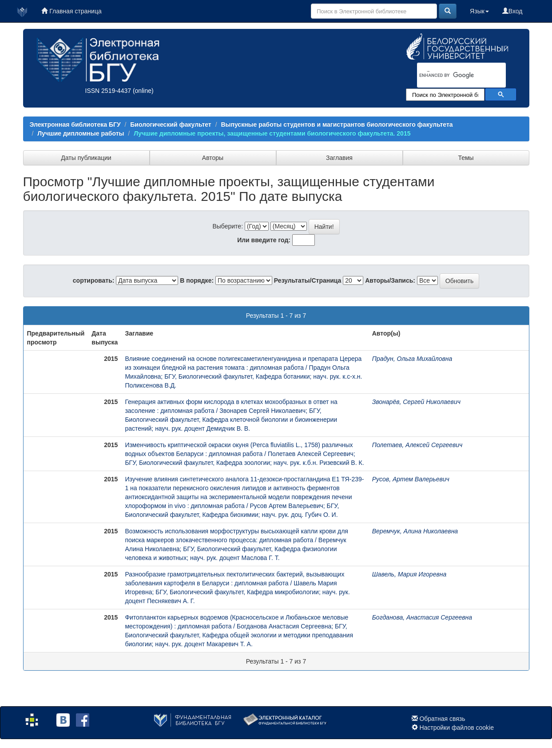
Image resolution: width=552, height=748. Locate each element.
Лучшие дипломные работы (80, 133)
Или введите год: (263, 240)
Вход (512, 11)
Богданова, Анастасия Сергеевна (422, 617)
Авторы (212, 157)
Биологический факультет (170, 124)
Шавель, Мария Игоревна (409, 574)
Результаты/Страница (308, 280)
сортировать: (94, 280)
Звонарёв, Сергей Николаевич (416, 401)
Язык (479, 11)
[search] (450, 76)
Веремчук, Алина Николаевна (415, 531)
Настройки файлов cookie (456, 727)
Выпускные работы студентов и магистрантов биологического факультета (337, 124)
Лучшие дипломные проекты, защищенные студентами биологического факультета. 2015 (272, 133)
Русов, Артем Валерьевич (410, 479)
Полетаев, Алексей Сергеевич (417, 444)
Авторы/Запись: (390, 280)
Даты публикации (86, 157)
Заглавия (339, 157)
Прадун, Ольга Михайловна (412, 358)
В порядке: (197, 280)
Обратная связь (442, 718)
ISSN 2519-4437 (108, 90)
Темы (465, 157)
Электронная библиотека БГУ (75, 124)
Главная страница (71, 11)
